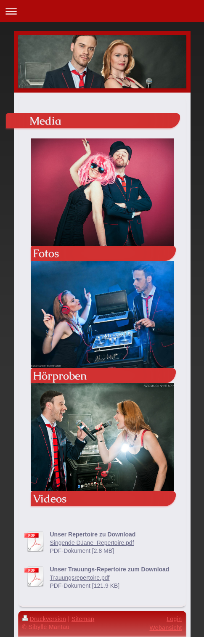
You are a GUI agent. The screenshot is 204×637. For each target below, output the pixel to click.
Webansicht (165, 627)
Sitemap (83, 619)
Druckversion (44, 619)
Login (174, 619)
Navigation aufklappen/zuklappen (102, 11)
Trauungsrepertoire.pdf (80, 577)
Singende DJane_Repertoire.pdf (92, 542)
